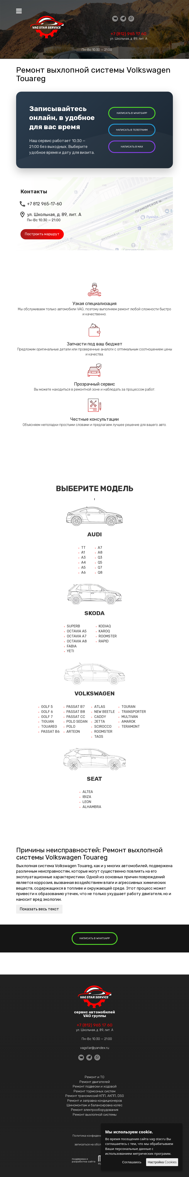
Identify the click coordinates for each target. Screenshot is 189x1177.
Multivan (130, 717)
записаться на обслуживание (94, 1144)
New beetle (104, 712)
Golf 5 (47, 707)
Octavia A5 (76, 631)
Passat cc (75, 717)
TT (83, 548)
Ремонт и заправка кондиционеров (94, 1101)
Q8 (100, 572)
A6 (83, 572)
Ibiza (87, 797)
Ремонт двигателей (94, 1082)
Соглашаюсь (131, 1162)
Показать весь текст (39, 909)
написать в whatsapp (132, 113)
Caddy (100, 717)
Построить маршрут (42, 234)
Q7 (100, 567)
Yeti (70, 651)
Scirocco (102, 726)
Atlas (99, 707)
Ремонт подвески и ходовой (94, 1086)
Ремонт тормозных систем (94, 1091)
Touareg (49, 726)
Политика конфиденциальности (95, 1135)
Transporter (134, 712)
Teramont (131, 726)
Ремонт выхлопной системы (94, 1115)
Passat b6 (50, 731)
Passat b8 (75, 712)
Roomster (108, 636)
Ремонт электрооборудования (94, 1110)
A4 (83, 562)
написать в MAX (132, 146)
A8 (100, 552)
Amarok (128, 721)
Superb (73, 626)
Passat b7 (75, 707)
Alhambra (92, 807)
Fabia (72, 646)
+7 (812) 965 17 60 (128, 33)
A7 (100, 548)
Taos (98, 736)
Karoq (104, 631)
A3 (83, 557)
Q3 (100, 557)
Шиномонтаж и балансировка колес (94, 1105)
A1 (83, 552)
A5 (83, 567)
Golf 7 (47, 717)
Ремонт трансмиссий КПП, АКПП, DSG (94, 1096)
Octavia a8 (77, 641)
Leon (87, 802)
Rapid (104, 641)
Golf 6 (47, 712)
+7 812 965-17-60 (44, 203)
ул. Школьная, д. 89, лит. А (128, 39)
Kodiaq (105, 626)
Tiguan (47, 721)
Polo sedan (77, 721)
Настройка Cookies (162, 1162)
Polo (70, 726)
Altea (88, 792)
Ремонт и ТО (94, 1077)
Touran (128, 707)
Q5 (100, 562)
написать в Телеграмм (132, 129)
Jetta (99, 721)
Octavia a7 (76, 636)
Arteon (73, 731)
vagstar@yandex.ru (94, 1048)
